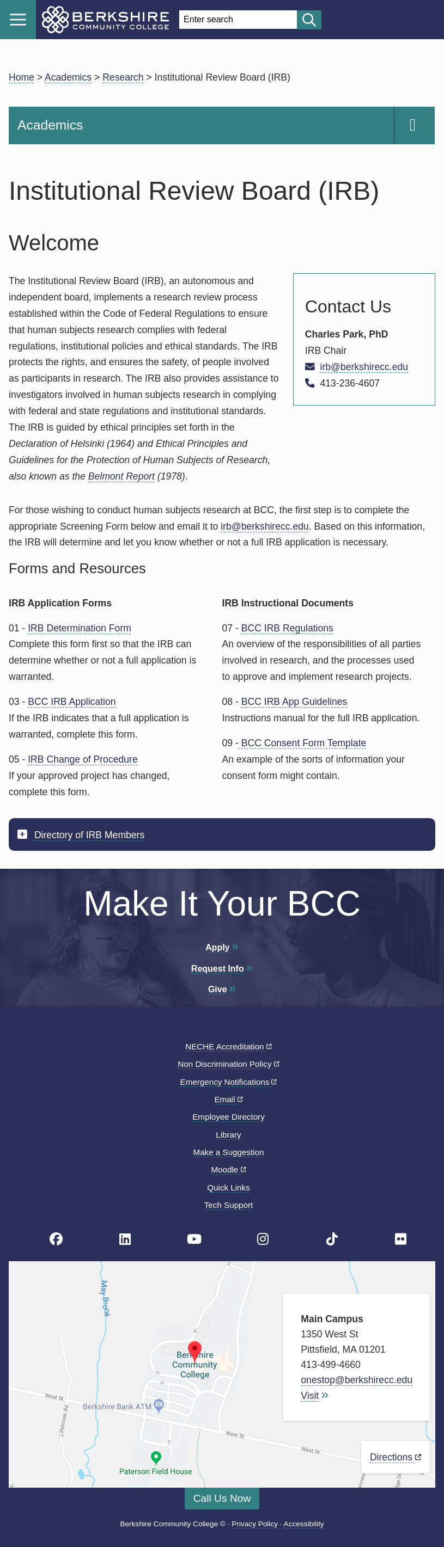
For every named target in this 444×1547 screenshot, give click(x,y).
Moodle (228, 1169)
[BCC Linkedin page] (125, 1239)
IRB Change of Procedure (82, 759)
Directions (395, 1457)
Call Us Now (222, 1498)
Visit (310, 1395)
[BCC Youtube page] (194, 1239)
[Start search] (309, 19)
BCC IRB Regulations (287, 628)
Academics (68, 77)
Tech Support (228, 1205)
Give (217, 989)
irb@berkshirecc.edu (364, 366)
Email (228, 1099)
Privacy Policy (255, 1524)
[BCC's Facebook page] (56, 1239)
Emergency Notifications (228, 1081)
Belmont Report (121, 476)
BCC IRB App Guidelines (294, 701)
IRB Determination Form (79, 628)
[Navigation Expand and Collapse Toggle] (414, 125)
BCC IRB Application (71, 701)
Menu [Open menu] (18, 19)
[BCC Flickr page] (400, 1239)
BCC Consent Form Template (302, 743)
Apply (217, 947)
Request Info (217, 968)
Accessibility (304, 1524)
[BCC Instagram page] (263, 1239)
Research (122, 77)
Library (228, 1134)
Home (21, 77)
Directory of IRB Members (88, 835)
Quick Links (228, 1187)
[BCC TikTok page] (332, 1239)
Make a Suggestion (228, 1152)
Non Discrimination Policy (228, 1064)
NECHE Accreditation (228, 1046)
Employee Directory (228, 1116)
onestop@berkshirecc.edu (356, 1379)
